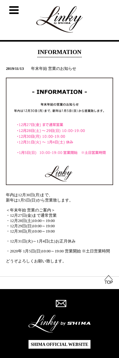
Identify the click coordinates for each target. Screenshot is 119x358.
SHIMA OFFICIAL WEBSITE (59, 344)
